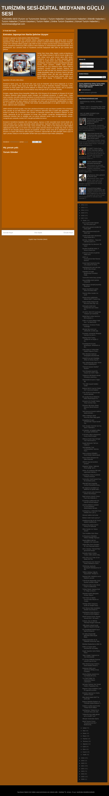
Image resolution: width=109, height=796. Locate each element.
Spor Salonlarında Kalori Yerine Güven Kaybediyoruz (91, 363)
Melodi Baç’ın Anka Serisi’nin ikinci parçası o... (91, 317)
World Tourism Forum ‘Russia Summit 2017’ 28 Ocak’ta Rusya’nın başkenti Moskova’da (96, 121)
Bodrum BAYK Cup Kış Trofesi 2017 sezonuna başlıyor (91, 389)
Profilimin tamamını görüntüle (88, 92)
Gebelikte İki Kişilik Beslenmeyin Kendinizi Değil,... (90, 273)
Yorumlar (83, 66)
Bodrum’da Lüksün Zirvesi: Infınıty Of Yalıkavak (90, 525)
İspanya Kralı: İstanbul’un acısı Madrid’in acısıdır (91, 577)
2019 (83, 760)
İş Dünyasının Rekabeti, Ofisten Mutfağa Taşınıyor (90, 536)
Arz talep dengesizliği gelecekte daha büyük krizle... (89, 635)
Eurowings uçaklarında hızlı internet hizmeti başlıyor (90, 501)
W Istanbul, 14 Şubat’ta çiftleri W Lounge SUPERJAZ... (91, 431)
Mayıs (85, 736)
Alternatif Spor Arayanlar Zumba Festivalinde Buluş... (91, 484)
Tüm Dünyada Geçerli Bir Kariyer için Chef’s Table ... (91, 372)
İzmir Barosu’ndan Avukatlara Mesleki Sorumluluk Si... (91, 608)
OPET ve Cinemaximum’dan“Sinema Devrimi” (91, 258)
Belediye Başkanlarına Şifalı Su (91, 644)
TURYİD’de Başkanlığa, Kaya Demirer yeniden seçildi (91, 581)
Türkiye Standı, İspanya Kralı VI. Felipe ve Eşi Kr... (91, 590)
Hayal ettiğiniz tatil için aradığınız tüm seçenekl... (90, 541)
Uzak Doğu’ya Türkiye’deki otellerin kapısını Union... (90, 350)
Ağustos (85, 744)
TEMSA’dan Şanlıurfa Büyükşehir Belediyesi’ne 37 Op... (91, 567)
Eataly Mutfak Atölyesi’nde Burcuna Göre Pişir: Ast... (90, 302)
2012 (83, 205)
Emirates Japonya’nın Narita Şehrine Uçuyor (91, 693)
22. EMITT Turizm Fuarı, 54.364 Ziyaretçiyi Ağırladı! (95, 149)
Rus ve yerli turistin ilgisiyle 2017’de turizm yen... (90, 223)
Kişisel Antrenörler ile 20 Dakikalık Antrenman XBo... (91, 640)
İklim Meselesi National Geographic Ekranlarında (90, 354)
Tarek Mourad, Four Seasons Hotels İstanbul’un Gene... (91, 562)
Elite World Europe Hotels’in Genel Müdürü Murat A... (90, 664)
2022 (83, 768)
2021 (83, 766)
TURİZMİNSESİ (86, 90)
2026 (83, 779)
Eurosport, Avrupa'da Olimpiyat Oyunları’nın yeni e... (91, 334)
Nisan (85, 733)
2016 (83, 215)
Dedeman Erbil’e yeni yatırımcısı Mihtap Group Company (90, 669)
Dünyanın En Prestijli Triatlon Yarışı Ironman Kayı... (91, 402)
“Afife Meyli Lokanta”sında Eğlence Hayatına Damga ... (91, 626)
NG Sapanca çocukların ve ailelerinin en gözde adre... (91, 488)
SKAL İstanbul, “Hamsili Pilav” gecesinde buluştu (91, 549)
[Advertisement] (38, 212)
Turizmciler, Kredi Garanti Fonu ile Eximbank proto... (91, 480)
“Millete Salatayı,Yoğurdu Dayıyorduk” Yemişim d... (90, 573)
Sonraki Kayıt (8, 233)
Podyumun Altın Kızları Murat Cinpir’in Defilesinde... (91, 585)
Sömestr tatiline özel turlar (90, 515)
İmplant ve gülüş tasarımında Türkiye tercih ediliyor (91, 706)
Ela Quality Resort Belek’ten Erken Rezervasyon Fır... (90, 397)
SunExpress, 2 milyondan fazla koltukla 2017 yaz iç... (91, 511)
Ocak (84, 220)
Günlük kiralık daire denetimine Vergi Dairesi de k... (91, 236)
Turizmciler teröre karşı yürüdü (91, 277)
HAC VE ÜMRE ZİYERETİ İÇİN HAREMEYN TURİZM (89, 114)
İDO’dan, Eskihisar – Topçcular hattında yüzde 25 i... (91, 240)
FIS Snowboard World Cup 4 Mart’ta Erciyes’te (91, 630)
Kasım (85, 752)
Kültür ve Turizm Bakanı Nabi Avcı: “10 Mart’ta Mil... (91, 321)
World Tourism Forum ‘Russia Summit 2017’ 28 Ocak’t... (91, 617)
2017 (83, 218)
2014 (83, 210)
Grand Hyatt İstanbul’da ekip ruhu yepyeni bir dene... (91, 264)
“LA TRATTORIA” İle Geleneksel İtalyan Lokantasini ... (88, 680)
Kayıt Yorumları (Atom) (40, 239)
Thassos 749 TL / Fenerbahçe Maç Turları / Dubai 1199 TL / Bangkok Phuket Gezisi (92, 107)
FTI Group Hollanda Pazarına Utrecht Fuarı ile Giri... (91, 660)
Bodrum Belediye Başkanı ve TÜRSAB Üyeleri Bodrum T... (91, 702)
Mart (84, 730)
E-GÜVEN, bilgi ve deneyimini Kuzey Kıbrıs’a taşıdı (91, 435)
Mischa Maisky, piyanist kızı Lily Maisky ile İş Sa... (90, 675)
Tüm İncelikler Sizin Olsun (90, 533)
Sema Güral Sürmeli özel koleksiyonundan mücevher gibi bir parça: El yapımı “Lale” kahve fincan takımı (96, 136)
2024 (83, 774)
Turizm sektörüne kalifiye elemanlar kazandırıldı (94, 162)
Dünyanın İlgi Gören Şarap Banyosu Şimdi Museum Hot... (90, 407)
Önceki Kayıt (68, 233)
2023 (83, 771)
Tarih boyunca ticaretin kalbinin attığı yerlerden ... (91, 412)
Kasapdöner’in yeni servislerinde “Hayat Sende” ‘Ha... (91, 421)
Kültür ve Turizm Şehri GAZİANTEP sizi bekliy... (90, 647)
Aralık (85, 754)
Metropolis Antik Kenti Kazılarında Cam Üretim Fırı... (90, 307)
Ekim (84, 749)
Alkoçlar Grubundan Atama (90, 719)
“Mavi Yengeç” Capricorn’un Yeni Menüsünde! (90, 656)
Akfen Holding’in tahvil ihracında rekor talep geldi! (91, 416)
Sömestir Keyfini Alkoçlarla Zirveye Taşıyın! (90, 594)
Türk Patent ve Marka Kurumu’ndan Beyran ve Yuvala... (90, 599)
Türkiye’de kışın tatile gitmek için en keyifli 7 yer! (91, 715)
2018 (83, 758)
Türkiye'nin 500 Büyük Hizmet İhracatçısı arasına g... (91, 376)
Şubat (85, 728)
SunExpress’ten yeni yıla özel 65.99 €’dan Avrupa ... (91, 268)
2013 (83, 207)
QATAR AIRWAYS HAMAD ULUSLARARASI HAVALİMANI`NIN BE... (90, 506)
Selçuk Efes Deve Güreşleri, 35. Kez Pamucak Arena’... (91, 545)
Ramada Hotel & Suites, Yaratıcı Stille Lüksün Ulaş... (91, 554)
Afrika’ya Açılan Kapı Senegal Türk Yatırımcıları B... (91, 439)
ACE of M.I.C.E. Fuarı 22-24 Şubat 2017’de (90, 558)
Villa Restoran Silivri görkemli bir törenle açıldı (96, 175)
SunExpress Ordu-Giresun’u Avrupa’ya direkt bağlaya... (91, 613)
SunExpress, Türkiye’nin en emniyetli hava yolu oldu (90, 711)
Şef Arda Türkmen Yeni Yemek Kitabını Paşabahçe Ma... (91, 685)
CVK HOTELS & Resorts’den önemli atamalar (91, 393)
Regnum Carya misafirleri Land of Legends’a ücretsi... (91, 689)
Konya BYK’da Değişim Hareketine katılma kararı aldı (96, 189)
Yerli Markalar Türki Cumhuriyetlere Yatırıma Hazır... (90, 449)
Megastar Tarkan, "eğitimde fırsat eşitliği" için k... (90, 467)
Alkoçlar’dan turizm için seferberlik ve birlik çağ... (90, 330)
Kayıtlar (83, 63)
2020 (83, 763)
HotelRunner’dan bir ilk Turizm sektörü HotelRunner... (91, 521)
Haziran (85, 738)
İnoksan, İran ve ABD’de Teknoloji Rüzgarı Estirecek (91, 621)
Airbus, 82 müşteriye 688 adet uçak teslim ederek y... (91, 471)
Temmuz (85, 741)
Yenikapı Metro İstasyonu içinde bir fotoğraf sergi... (90, 604)
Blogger (74, 792)
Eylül (84, 746)
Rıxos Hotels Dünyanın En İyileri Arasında (90, 458)
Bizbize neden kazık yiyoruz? (91, 518)
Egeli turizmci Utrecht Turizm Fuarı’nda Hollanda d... (91, 497)
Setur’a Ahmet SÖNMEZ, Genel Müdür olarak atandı (91, 454)
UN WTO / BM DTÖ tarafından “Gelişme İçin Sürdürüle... (91, 312)
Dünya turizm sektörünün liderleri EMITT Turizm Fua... (91, 298)
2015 (83, 213)
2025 (83, 776)
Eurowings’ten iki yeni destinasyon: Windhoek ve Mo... (91, 345)
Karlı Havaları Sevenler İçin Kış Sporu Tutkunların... (91, 426)
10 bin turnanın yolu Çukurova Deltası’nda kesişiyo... (91, 493)
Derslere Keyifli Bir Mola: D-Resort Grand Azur (90, 249)
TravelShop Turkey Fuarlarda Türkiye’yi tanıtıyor (91, 475)
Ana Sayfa (38, 233)
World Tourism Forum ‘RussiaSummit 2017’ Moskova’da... (89, 723)
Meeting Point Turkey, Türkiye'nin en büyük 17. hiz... (90, 339)
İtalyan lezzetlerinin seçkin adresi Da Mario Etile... (90, 289)
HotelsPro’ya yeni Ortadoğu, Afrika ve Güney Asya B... (90, 359)
